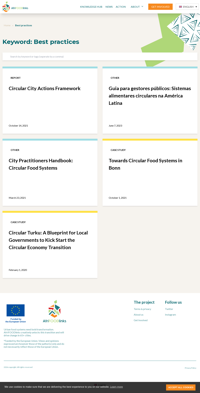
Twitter (169, 308)
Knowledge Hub (91, 6)
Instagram (170, 314)
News (109, 6)
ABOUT (137, 6)
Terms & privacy (142, 308)
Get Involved (141, 320)
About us (138, 314)
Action (121, 6)
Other (115, 77)
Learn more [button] (116, 387)
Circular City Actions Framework (44, 88)
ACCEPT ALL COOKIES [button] (180, 387)
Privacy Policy (190, 368)
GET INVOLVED (160, 6)
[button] (187, 7)
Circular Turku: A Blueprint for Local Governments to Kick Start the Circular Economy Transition (48, 240)
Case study (118, 149)
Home (7, 25)
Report (16, 77)
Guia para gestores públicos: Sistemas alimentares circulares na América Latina (150, 95)
